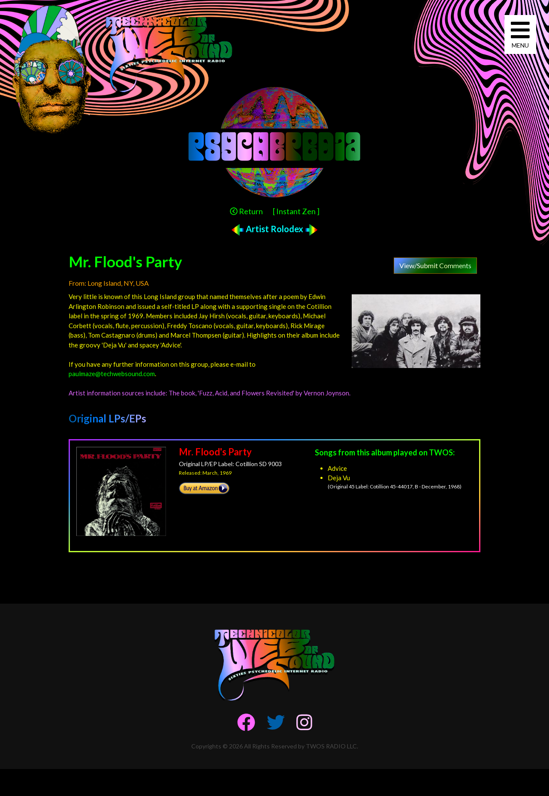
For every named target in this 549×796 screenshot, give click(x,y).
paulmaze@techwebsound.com (112, 373)
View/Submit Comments (435, 265)
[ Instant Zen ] (296, 211)
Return (246, 211)
